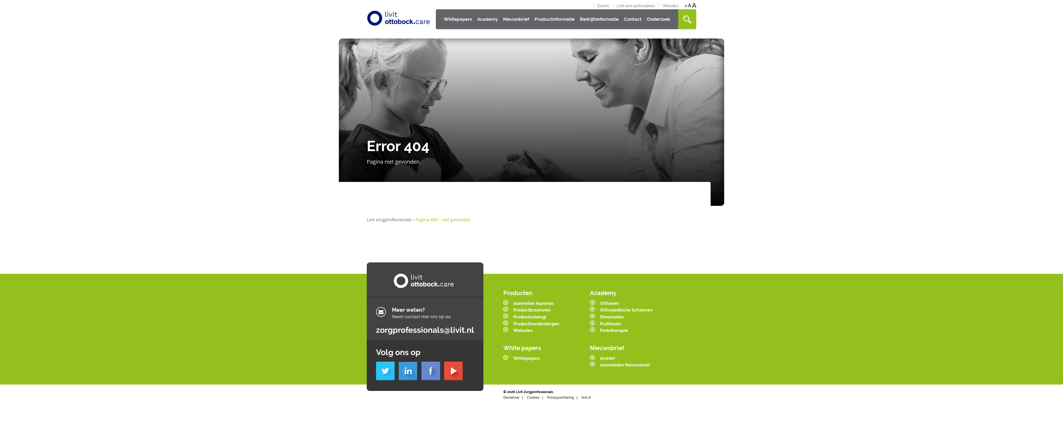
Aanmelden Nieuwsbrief (625, 365)
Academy (487, 19)
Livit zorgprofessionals (390, 219)
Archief (607, 358)
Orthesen (609, 303)
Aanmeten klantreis (533, 303)
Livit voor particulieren (636, 6)
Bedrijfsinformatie (599, 19)
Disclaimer (511, 397)
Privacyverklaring (560, 397)
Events (603, 6)
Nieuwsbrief (516, 19)
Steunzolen (612, 316)
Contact (633, 19)
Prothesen (610, 323)
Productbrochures (532, 310)
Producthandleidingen (536, 323)
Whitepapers (458, 19)
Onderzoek (658, 19)
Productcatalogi (529, 316)
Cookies (533, 397)
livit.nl (586, 397)
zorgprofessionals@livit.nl (425, 330)
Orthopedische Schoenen (626, 310)
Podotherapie (614, 330)
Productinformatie (554, 19)
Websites (670, 6)
